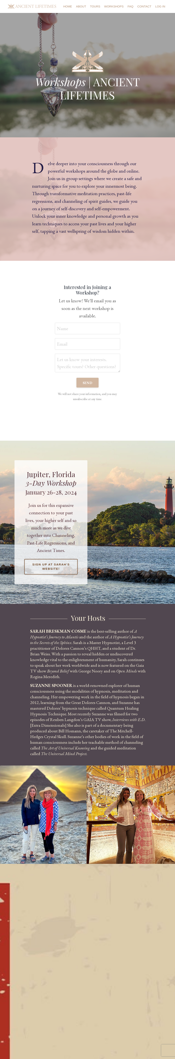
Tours (95, 6)
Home (67, 6)
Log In (160, 6)
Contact (144, 6)
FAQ (130, 6)
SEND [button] (87, 382)
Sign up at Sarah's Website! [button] (51, 567)
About (81, 6)
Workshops (114, 6)
